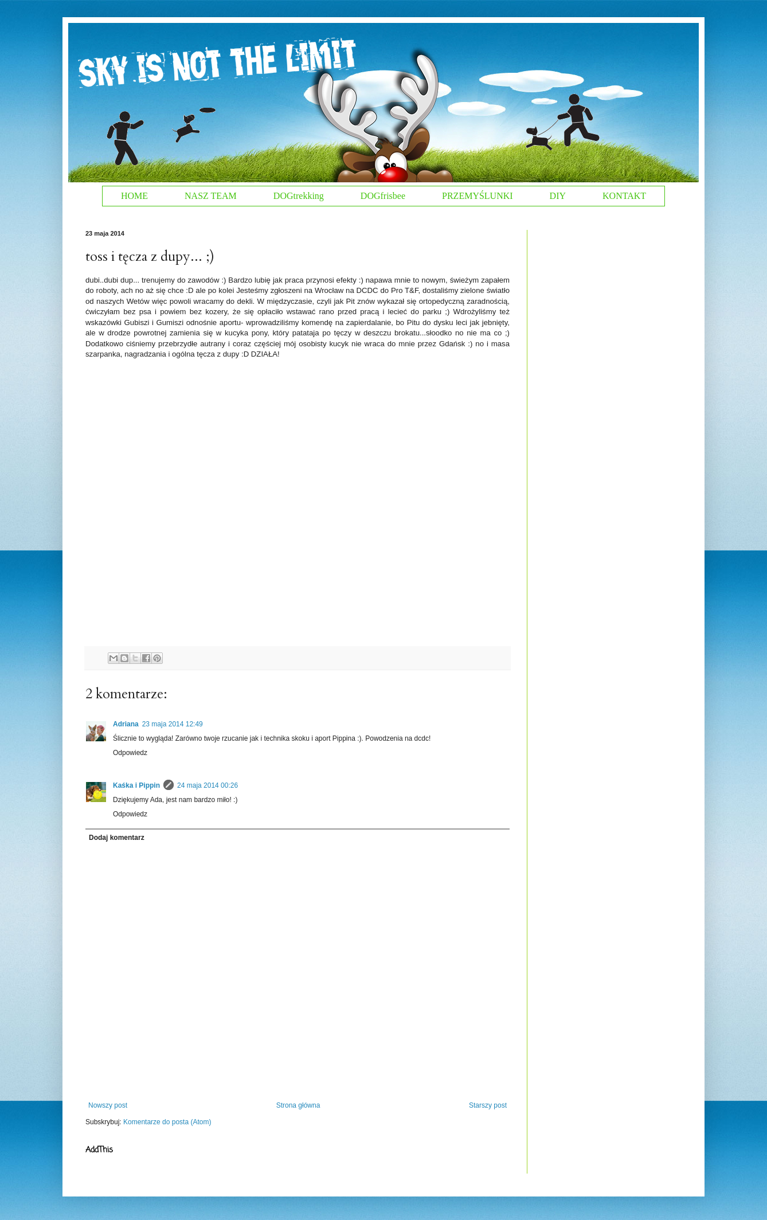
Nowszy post (107, 1105)
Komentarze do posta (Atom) (167, 1122)
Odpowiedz (130, 753)
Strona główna (298, 1105)
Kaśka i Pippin (136, 785)
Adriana (126, 724)
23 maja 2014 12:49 (172, 724)
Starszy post (488, 1105)
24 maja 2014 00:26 (207, 785)
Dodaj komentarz (116, 838)
